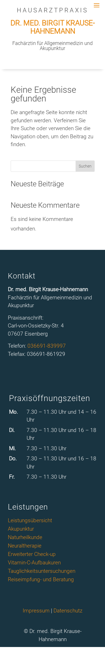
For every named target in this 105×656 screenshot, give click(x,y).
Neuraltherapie (24, 546)
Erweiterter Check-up (32, 554)
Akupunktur (21, 529)
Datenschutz (67, 610)
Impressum (36, 610)
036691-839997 (46, 346)
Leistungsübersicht (30, 521)
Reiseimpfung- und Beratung (41, 580)
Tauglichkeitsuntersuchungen (41, 571)
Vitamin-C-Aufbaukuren (34, 563)
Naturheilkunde (25, 537)
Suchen (85, 166)
